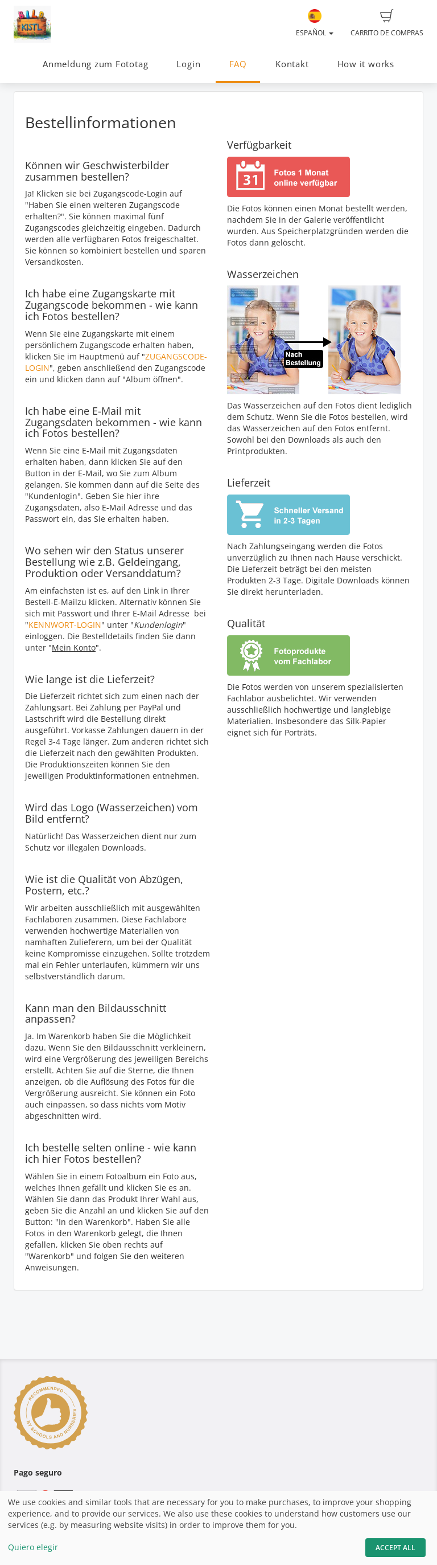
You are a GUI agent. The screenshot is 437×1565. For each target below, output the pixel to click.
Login (188, 64)
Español (314, 23)
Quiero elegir (33, 1547)
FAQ (238, 64)
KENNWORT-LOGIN (64, 624)
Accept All (395, 1547)
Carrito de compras (387, 23)
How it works (365, 64)
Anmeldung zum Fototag (95, 64)
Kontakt (291, 64)
